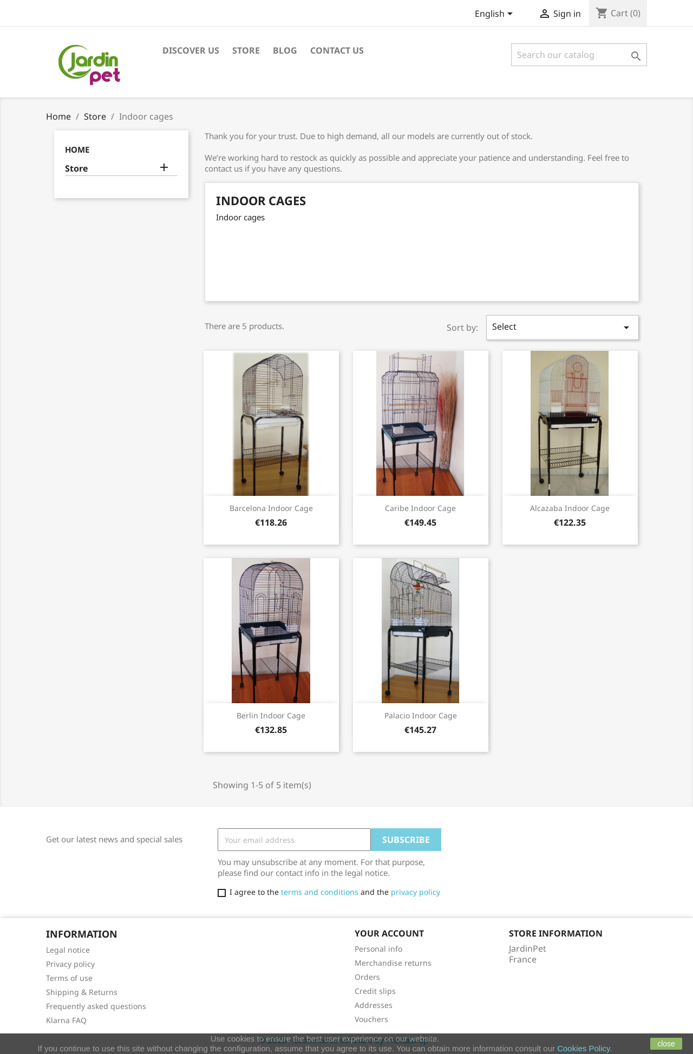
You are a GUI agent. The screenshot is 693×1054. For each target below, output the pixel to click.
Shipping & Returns (81, 992)
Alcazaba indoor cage (570, 508)
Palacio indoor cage (420, 715)
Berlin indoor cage (271, 715)
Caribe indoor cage (420, 508)
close (666, 1043)
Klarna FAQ (66, 1020)
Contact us (337, 50)
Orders (367, 977)
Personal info (378, 949)
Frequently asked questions (96, 1006)
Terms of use (69, 978)
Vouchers (371, 1019)
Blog (285, 50)
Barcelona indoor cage (271, 508)
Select (562, 327)
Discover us (190, 50)
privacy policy (415, 892)
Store (246, 50)
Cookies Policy (583, 1048)
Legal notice (68, 950)
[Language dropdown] (496, 14)
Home (77, 149)
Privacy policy (70, 964)
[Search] (579, 54)
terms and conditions (319, 892)
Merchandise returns (393, 963)
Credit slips (375, 991)
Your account (389, 933)
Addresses (374, 1005)
